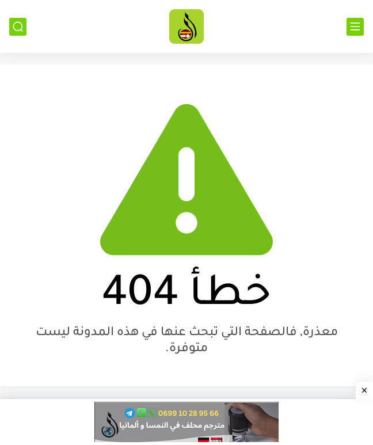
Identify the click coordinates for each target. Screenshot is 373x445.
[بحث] (17, 27)
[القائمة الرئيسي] (355, 27)
